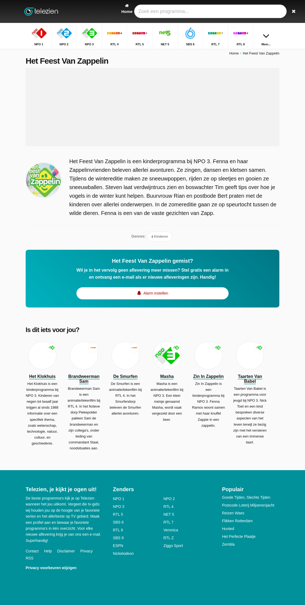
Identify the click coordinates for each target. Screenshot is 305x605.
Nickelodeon (123, 553)
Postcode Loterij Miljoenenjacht (248, 505)
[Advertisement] (152, 107)
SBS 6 (118, 522)
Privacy (86, 551)
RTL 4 (168, 506)
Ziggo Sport (173, 546)
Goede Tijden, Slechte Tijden (246, 497)
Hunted (228, 529)
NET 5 (168, 514)
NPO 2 (169, 499)
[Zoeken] (276, 11)
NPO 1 (118, 499)
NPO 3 (118, 506)
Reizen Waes (233, 513)
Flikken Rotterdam (237, 521)
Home (234, 53)
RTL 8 (118, 530)
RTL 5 (118, 514)
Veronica (170, 530)
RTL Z (168, 538)
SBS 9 (118, 538)
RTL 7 (168, 522)
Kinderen (159, 236)
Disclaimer (66, 551)
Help (48, 551)
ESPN (118, 546)
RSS (29, 558)
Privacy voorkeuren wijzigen (51, 568)
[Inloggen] (263, 11)
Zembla (228, 544)
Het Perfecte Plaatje (239, 536)
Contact (32, 551)
